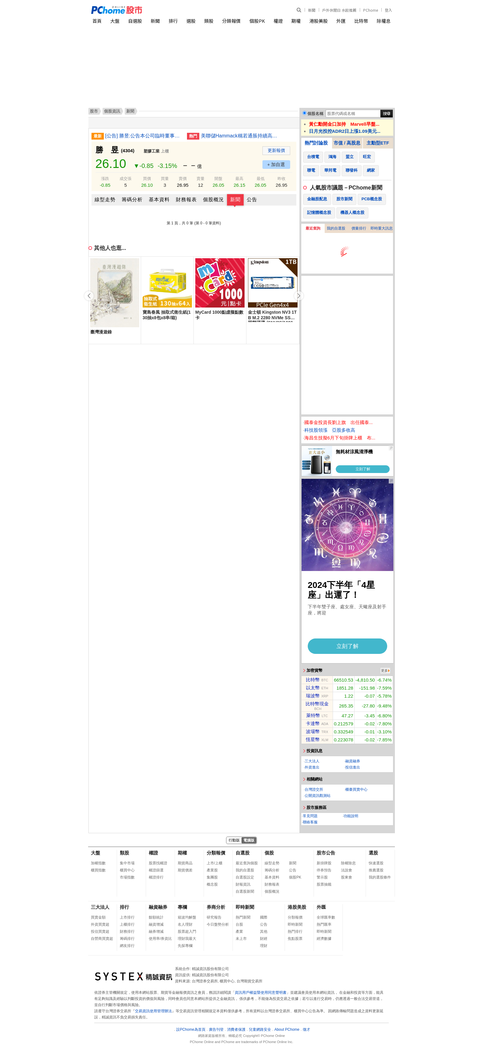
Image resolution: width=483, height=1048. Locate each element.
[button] (298, 295)
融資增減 (156, 924)
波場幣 (313, 731)
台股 (239, 924)
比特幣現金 (317, 703)
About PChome (286, 1029)
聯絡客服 (310, 822)
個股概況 (213, 199)
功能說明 (350, 816)
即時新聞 (245, 907)
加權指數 (98, 863)
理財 (263, 946)
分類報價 (231, 21)
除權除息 (348, 863)
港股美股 (318, 21)
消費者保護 (236, 1029)
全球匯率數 (326, 917)
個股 (269, 852)
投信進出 (352, 767)
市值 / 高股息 (347, 142)
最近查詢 (313, 228)
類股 (208, 21)
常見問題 (310, 816)
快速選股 (376, 863)
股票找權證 (158, 863)
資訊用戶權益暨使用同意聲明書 (260, 992)
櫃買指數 (98, 870)
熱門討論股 (316, 142)
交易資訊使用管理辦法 (153, 1011)
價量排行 (358, 228)
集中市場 (127, 863)
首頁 (97, 21)
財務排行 (127, 931)
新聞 (311, 10)
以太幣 (313, 687)
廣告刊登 (216, 1029)
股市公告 (326, 852)
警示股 (322, 877)
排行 (173, 21)
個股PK (257, 21)
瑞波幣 (313, 695)
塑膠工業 (152, 151)
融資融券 (352, 761)
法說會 (346, 870)
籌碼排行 (127, 938)
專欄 (182, 907)
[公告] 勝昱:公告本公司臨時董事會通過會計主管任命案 (143, 135)
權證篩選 (156, 870)
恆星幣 (313, 739)
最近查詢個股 (247, 863)
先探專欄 (185, 946)
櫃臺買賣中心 (356, 789)
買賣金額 (98, 917)
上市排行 (127, 917)
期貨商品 (185, 863)
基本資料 (159, 199)
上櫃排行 (127, 924)
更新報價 (276, 150)
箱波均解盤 (187, 917)
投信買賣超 (100, 931)
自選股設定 (245, 877)
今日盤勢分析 (218, 924)
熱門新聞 (243, 917)
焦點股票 (295, 938)
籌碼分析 (132, 199)
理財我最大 (187, 938)
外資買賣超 (100, 924)
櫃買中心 (127, 870)
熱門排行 (295, 931)
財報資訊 (243, 884)
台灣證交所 (314, 789)
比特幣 (361, 21)
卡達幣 (313, 723)
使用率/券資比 (160, 938)
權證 (278, 21)
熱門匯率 (324, 924)
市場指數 (127, 877)
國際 (263, 917)
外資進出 (312, 767)
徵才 (306, 1029)
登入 (388, 10)
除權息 (384, 21)
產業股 (212, 870)
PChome (370, 10)
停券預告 (324, 870)
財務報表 (186, 199)
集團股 (212, 877)
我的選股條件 (380, 877)
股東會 (346, 877)
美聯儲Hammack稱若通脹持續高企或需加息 (239, 135)
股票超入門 (187, 931)
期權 (296, 21)
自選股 (135, 21)
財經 (263, 938)
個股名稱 (315, 113)
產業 (239, 931)
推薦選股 (376, 870)
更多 (384, 670)
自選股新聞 (245, 891)
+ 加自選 (276, 164)
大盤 (115, 21)
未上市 (241, 938)
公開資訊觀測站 (318, 795)
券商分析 (216, 907)
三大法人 (312, 761)
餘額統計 (156, 917)
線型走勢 (105, 199)
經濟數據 (324, 938)
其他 (263, 931)
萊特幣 (313, 715)
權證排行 (156, 877)
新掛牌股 (324, 863)
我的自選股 (336, 228)
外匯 (341, 21)
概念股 (212, 884)
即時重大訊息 (382, 228)
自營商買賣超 (102, 938)
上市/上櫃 (214, 863)
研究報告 (214, 917)
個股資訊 (112, 111)
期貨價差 (185, 870)
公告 (252, 199)
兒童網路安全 (260, 1029)
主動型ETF (378, 142)
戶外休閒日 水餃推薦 (339, 10)
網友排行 (127, 946)
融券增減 (156, 931)
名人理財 (185, 924)
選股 (191, 21)
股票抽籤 (324, 884)
